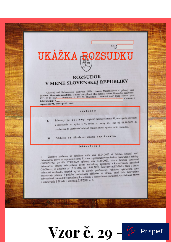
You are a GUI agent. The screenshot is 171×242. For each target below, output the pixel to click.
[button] (13, 9)
